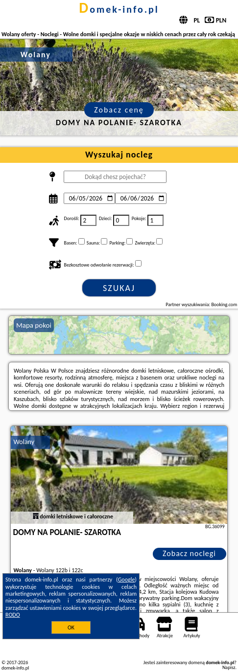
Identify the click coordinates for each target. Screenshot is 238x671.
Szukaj (119, 288)
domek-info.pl (119, 9)
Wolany (23, 442)
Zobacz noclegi (189, 553)
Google (126, 579)
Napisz (229, 667)
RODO (12, 614)
